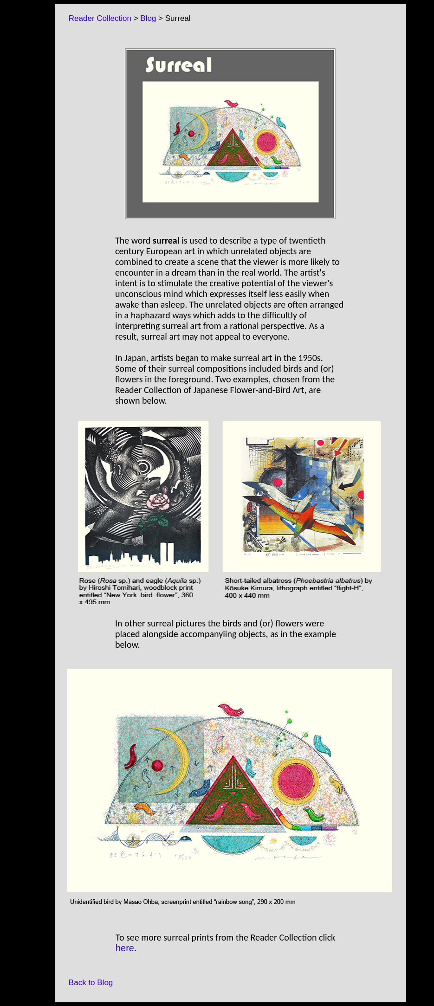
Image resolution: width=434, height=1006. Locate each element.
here (125, 948)
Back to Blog (86, 982)
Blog (148, 18)
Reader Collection (95, 18)
